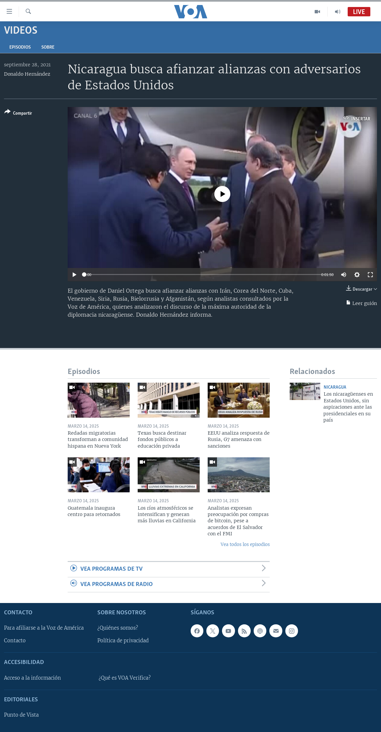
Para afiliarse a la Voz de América (44, 628)
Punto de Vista (21, 715)
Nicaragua (335, 387)
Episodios (20, 47)
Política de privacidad (123, 641)
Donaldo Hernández (27, 74)
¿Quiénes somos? (117, 628)
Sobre (47, 47)
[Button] (18, 114)
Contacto (15, 641)
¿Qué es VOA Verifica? (125, 678)
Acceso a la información (32, 678)
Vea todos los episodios (245, 544)
